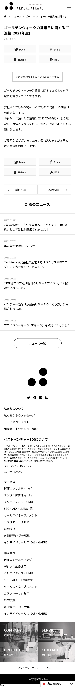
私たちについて (14, 409)
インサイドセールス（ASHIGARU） (26, 542)
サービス (9, 482)
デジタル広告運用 (15, 566)
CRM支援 (10, 529)
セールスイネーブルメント (20, 515)
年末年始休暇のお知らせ (19, 246)
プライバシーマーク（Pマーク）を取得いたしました (37, 325)
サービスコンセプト (16, 422)
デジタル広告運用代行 (18, 495)
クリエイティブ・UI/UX (19, 502)
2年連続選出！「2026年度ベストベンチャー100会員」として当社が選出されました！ (35, 227)
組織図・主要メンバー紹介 (21, 429)
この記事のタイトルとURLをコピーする (37, 76)
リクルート (52, 667)
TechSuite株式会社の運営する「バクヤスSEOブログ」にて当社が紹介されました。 (36, 264)
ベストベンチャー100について (18, 466)
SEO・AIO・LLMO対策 (18, 509)
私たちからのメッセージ (19, 415)
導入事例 (9, 553)
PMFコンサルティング (18, 488)
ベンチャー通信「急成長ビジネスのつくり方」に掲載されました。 (36, 306)
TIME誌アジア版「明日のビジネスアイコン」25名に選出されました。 (37, 285)
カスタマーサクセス (16, 522)
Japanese (51, 683)
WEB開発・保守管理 (17, 535)
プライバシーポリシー (30, 667)
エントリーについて (13, 471)
